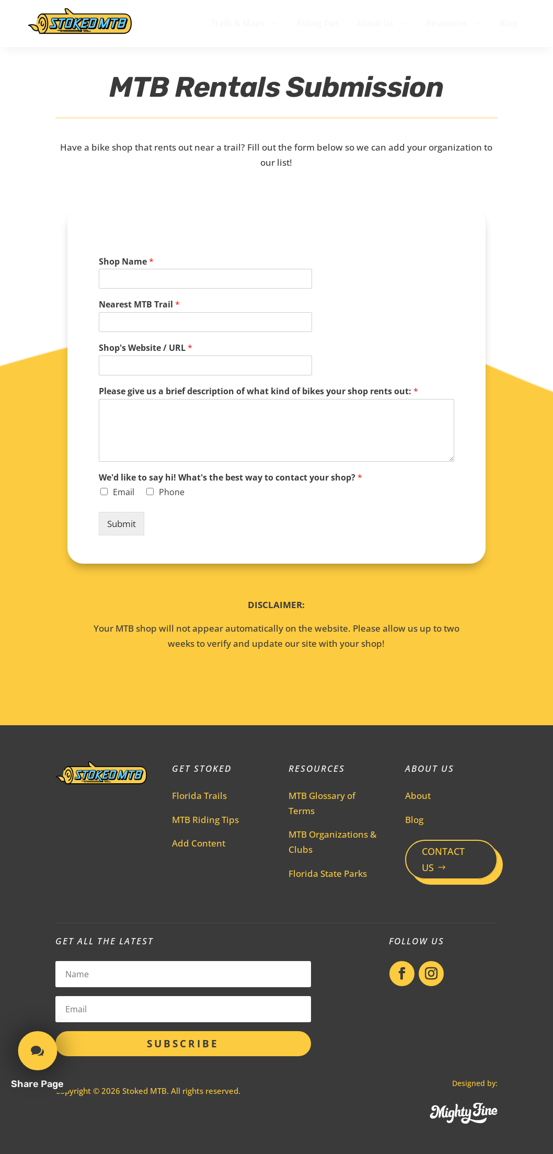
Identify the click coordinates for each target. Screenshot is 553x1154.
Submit (121, 524)
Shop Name (126, 261)
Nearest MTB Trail (139, 304)
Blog (414, 820)
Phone (172, 492)
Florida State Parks (328, 873)
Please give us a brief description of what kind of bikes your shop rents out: (258, 391)
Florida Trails (199, 796)
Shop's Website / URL (145, 347)
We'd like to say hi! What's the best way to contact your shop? (230, 477)
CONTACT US (443, 859)
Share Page (37, 1084)
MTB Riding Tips (205, 820)
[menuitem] (245, 23)
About (418, 796)
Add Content (198, 843)
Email (123, 492)
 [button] (37, 1050)
